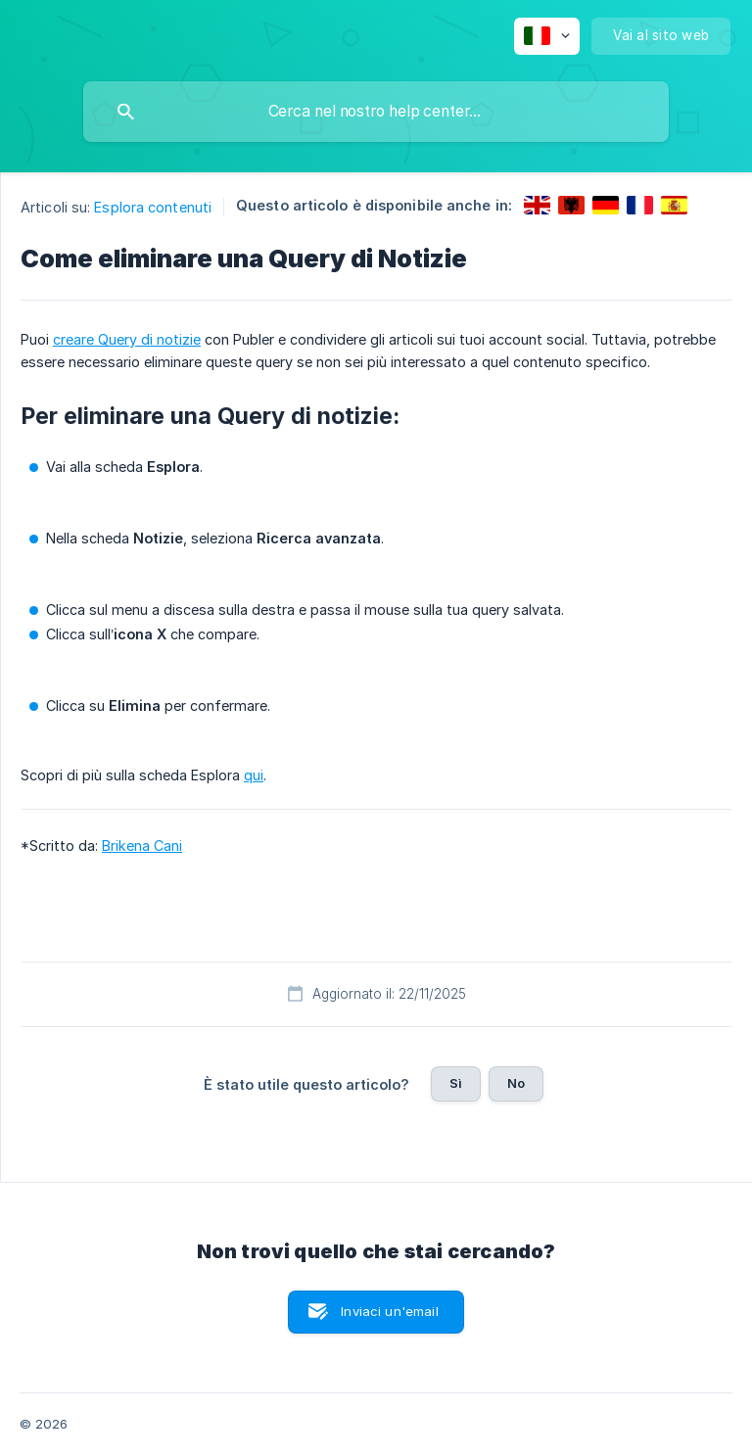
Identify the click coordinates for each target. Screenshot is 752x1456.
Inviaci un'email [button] (389, 1311)
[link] (537, 205)
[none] (547, 36)
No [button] (516, 1083)
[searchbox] (376, 111)
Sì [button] (455, 1083)
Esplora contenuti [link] (153, 207)
